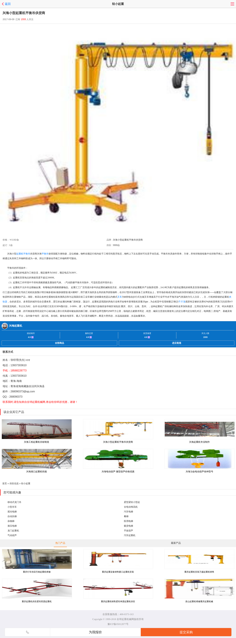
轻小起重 (25, 483)
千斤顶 (181, 301)
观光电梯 (12, 511)
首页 (4, 483)
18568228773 (18, 370)
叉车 (119, 297)
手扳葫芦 (128, 530)
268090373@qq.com (22, 391)
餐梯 (126, 516)
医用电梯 (128, 521)
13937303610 (18, 365)
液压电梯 (12, 525)
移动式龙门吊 (14, 502)
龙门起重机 (13, 530)
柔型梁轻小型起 (132, 502)
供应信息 (14, 483)
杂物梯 (11, 521)
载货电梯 (128, 525)
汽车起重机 (129, 535)
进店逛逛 (176, 343)
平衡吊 (26, 253)
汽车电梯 (128, 511)
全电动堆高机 (131, 507)
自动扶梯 (12, 516)
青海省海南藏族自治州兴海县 (27, 386)
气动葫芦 (12, 535)
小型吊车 (12, 507)
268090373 (15, 396)
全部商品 (59, 343)
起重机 (19, 253)
